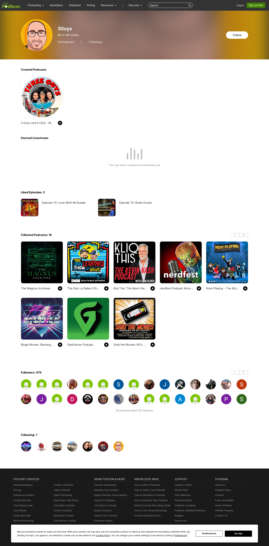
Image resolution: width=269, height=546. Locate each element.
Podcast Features (23, 485)
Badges (179, 515)
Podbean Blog (222, 490)
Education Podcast (63, 505)
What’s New (181, 490)
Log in (241, 5)
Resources (180, 520)
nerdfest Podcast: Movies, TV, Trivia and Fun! (176, 288)
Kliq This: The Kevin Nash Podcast (130, 288)
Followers (65, 42)
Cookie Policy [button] (77, 535)
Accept (238, 533)
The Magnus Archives (34, 288)
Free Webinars (182, 495)
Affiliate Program (223, 510)
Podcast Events (183, 500)
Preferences (209, 533)
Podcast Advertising (104, 485)
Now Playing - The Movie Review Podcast (223, 288)
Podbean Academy (184, 505)
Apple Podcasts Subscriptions (109, 495)
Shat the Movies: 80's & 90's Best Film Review (130, 344)
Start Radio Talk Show (65, 500)
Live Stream (20, 510)
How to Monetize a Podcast (148, 495)
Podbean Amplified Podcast (189, 510)
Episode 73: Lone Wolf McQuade (62, 202)
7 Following (93, 42)
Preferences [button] (147, 535)
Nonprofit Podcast (63, 515)
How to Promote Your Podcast (149, 500)
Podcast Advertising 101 (146, 515)
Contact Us (221, 515)
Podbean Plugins (103, 520)
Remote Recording (23, 520)
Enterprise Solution (23, 495)
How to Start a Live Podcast (148, 490)
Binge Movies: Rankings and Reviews (37, 344)
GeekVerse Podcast (79, 344)
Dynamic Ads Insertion (105, 490)
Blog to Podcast (102, 510)
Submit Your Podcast (105, 515)
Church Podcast (62, 510)
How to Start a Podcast (146, 485)
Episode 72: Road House (134, 202)
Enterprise (73, 5)
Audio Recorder (22, 515)
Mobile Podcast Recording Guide (151, 505)
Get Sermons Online (64, 520)
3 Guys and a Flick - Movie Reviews (37, 122)
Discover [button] (130, 5)
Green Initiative (223, 505)
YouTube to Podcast (104, 505)
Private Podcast (22, 500)
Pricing (88, 5)
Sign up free (256, 5)
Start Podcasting (62, 495)
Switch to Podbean (103, 500)
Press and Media (224, 500)
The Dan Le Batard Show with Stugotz (84, 288)
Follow (237, 34)
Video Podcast (61, 490)
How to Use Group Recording (149, 510)
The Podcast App (22, 505)
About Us (220, 485)
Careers (219, 495)
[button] (35, 5)
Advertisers (55, 5)
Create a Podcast (63, 485)
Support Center (182, 485)
